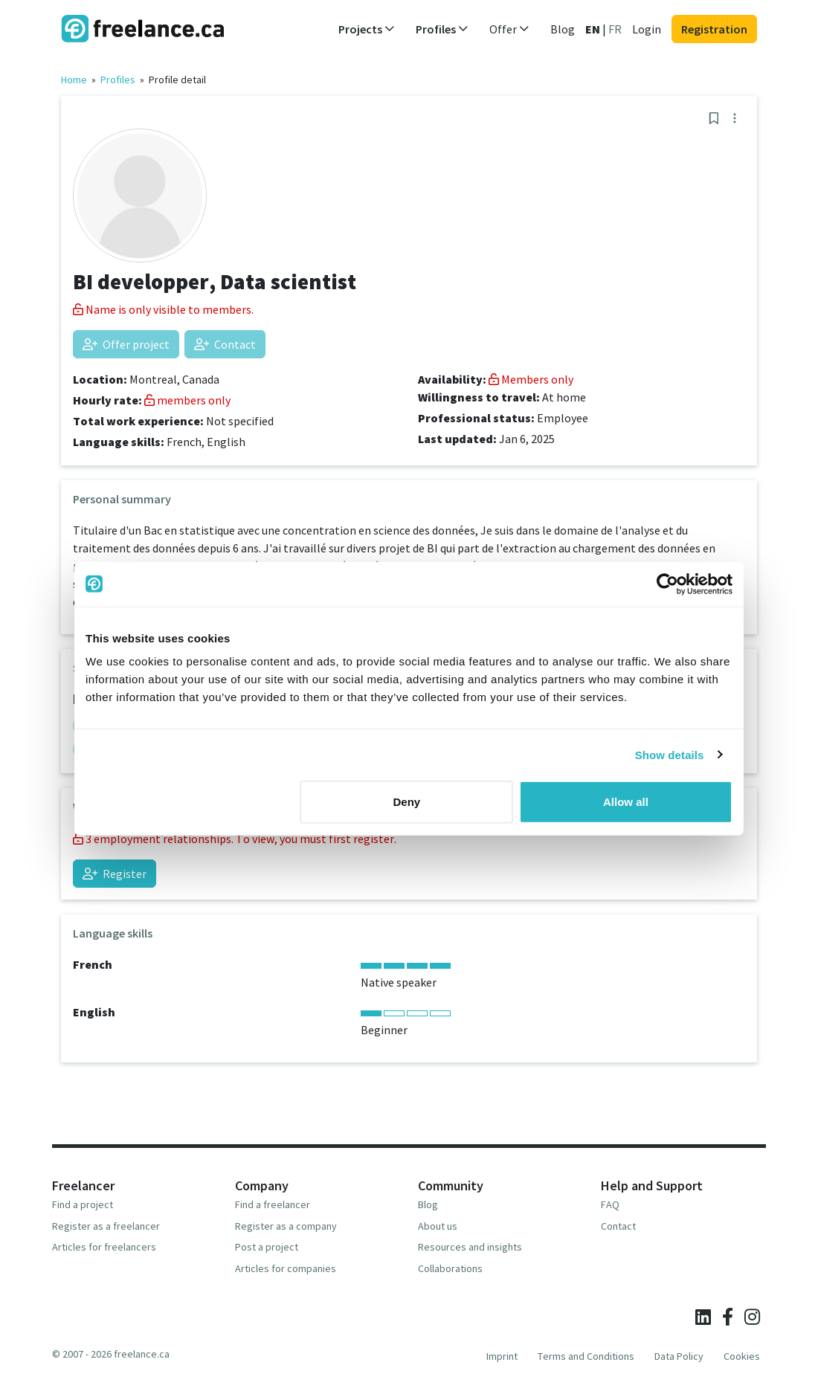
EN (592, 29)
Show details (669, 754)
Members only (531, 379)
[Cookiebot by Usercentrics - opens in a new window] (667, 583)
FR (615, 29)
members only (187, 400)
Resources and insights (470, 1247)
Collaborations (450, 1268)
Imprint (502, 1356)
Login (646, 29)
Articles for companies (285, 1268)
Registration (714, 29)
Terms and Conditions (586, 1356)
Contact (225, 344)
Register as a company (286, 1226)
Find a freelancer (272, 1204)
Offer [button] (509, 29)
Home (74, 79)
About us (437, 1226)
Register (114, 873)
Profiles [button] (442, 29)
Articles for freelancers (104, 1247)
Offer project (126, 344)
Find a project (82, 1204)
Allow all (625, 802)
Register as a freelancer (106, 1226)
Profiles (117, 79)
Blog (562, 29)
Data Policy (678, 1356)
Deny (407, 802)
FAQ (610, 1204)
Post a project (266, 1247)
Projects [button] (366, 29)
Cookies (742, 1356)
